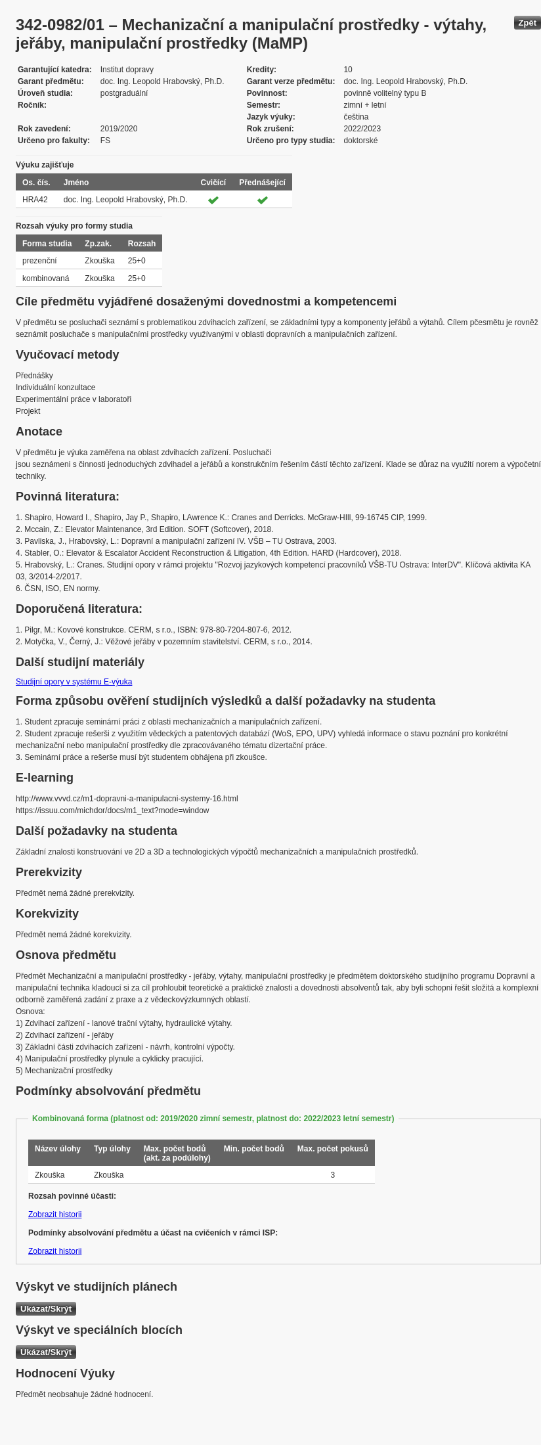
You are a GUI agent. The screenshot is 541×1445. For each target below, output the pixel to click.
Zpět (527, 23)
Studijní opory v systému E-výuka (74, 681)
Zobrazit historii (54, 1214)
